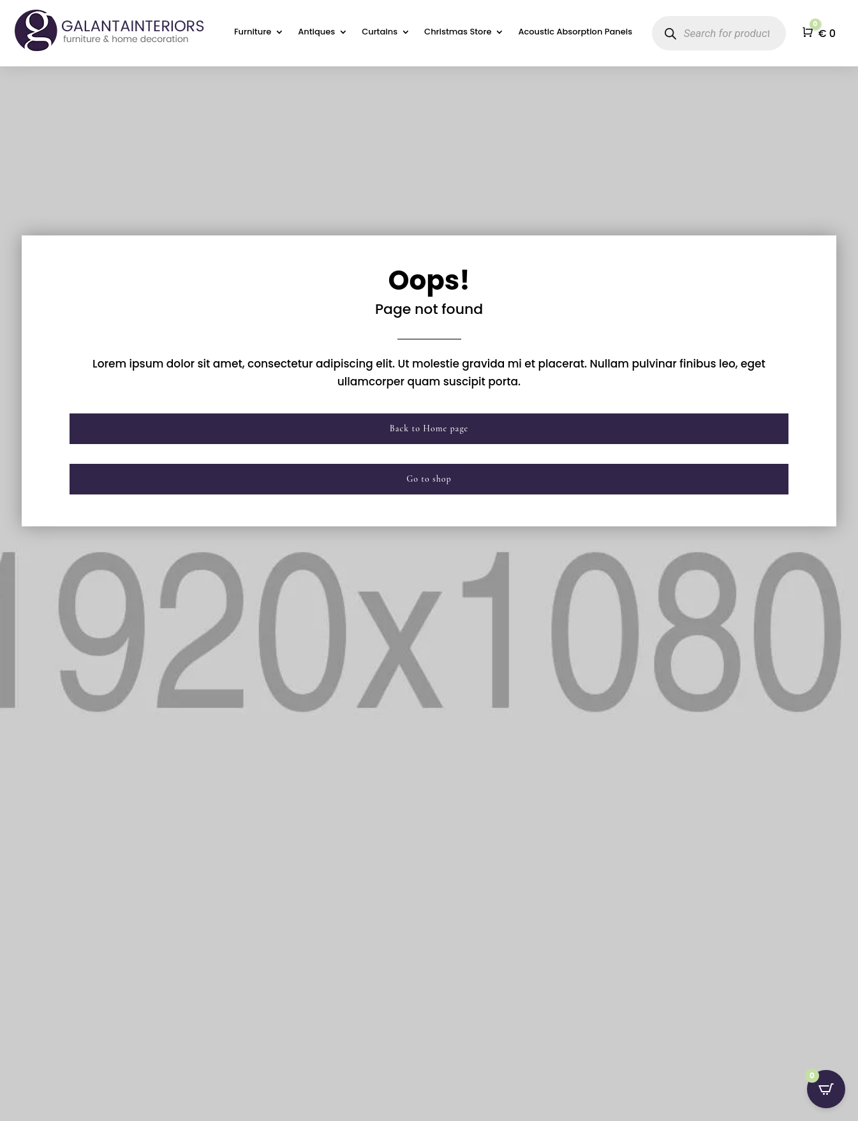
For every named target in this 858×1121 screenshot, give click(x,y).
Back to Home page (429, 428)
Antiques (316, 32)
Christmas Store (457, 32)
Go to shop (429, 478)
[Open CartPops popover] (826, 1089)
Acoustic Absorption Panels (575, 32)
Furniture (252, 32)
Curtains (379, 32)
